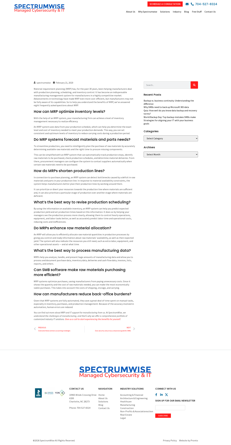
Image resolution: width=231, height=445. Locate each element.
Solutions (165, 11)
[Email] (188, 4)
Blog (186, 11)
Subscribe (163, 415)
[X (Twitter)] (167, 394)
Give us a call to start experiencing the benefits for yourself (92, 319)
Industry (177, 11)
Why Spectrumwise (147, 11)
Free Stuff (197, 11)
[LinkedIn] (162, 394)
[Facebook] (157, 394)
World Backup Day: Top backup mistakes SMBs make (170, 117)
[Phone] (204, 4)
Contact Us (210, 11)
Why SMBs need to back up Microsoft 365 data (166, 107)
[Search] (194, 85)
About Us (130, 11)
